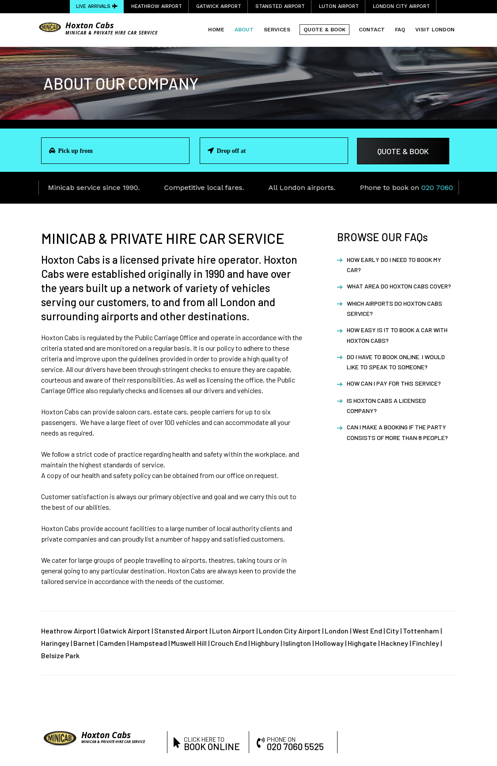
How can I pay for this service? (394, 383)
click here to (213, 743)
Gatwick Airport (218, 6)
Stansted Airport (280, 6)
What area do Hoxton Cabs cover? (399, 286)
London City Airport (401, 6)
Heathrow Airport (156, 6)
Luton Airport (339, 6)
